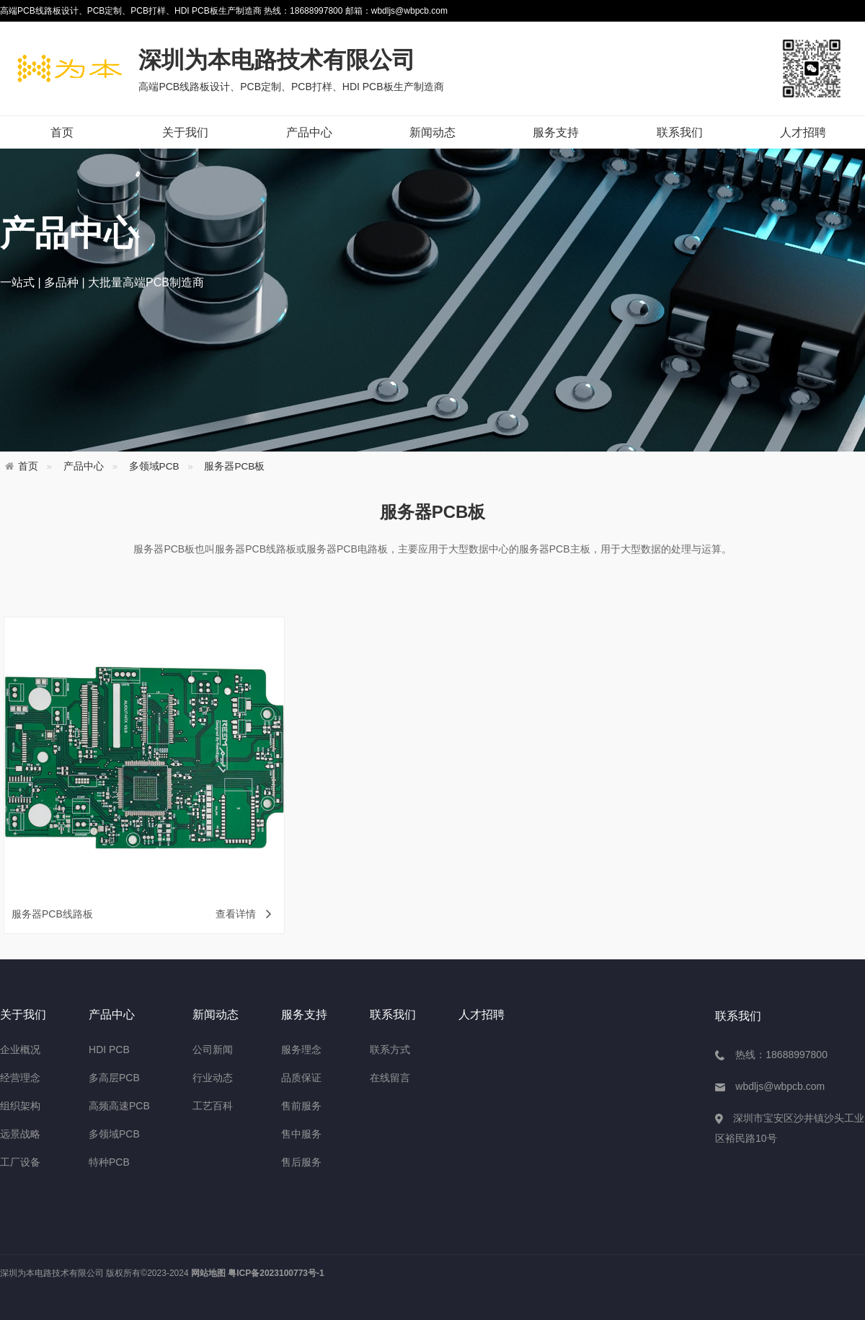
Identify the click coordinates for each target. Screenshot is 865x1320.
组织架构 (20, 1106)
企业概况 (20, 1049)
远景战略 (20, 1134)
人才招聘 (803, 132)
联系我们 (680, 132)
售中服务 (301, 1134)
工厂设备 (20, 1162)
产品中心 (309, 132)
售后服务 (301, 1162)
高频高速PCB (119, 1106)
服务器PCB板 (234, 466)
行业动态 (212, 1077)
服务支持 (556, 132)
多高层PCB (114, 1077)
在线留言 (390, 1077)
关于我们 (185, 132)
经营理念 (20, 1077)
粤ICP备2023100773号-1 (276, 1273)
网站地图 (208, 1273)
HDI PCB (109, 1049)
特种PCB (109, 1162)
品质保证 (301, 1077)
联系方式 (390, 1049)
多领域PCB (154, 466)
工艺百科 (212, 1106)
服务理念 (301, 1049)
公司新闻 (212, 1049)
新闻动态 (432, 132)
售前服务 (301, 1106)
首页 (62, 132)
